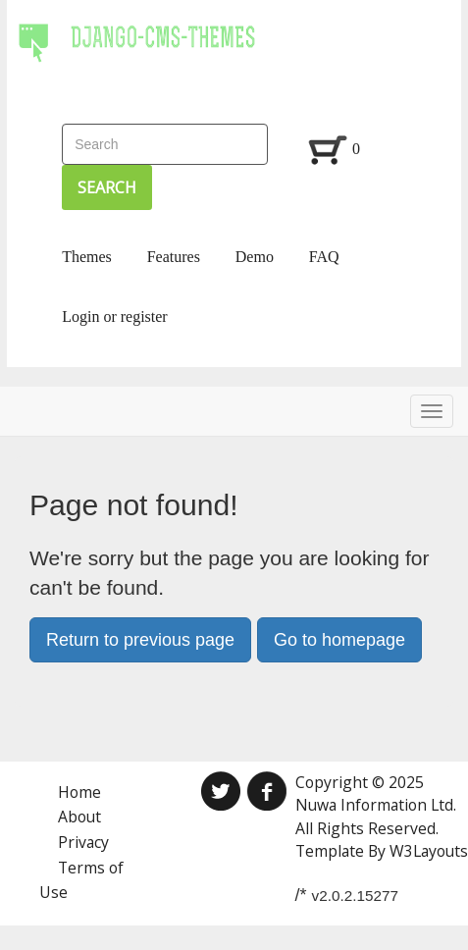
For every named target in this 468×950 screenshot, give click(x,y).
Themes (87, 256)
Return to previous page (140, 640)
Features (173, 256)
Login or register (115, 316)
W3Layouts (429, 851)
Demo (254, 256)
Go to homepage (339, 640)
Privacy (83, 842)
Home (79, 792)
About (79, 816)
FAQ (324, 256)
